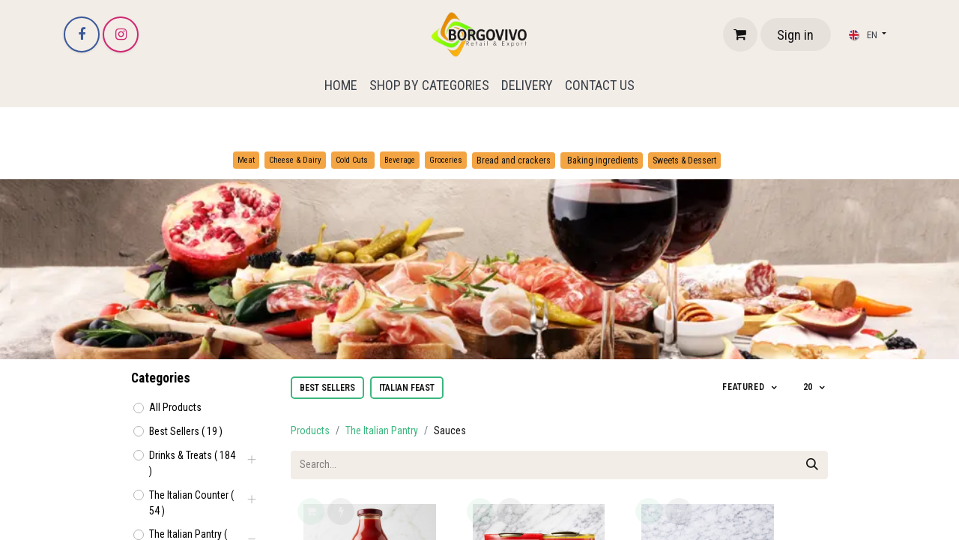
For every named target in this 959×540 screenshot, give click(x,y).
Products (310, 430)
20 (809, 387)
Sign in (795, 35)
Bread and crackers (514, 160)
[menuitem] (340, 85)
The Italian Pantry (381, 430)
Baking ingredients (601, 160)
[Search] (812, 465)
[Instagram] (121, 34)
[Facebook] (82, 34)
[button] (750, 387)
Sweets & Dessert (684, 160)
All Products (175, 407)
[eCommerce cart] (740, 34)
